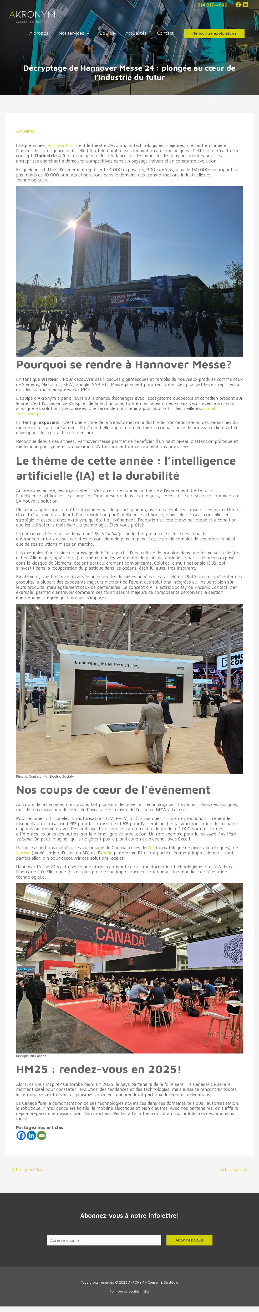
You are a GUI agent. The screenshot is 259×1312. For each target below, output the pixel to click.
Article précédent (26, 1175)
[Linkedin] (31, 1140)
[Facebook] (21, 1140)
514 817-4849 (211, 5)
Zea (151, 852)
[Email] (41, 1140)
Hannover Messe (63, 150)
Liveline (23, 858)
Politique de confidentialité (129, 1297)
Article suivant (235, 1175)
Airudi (107, 858)
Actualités (26, 136)
